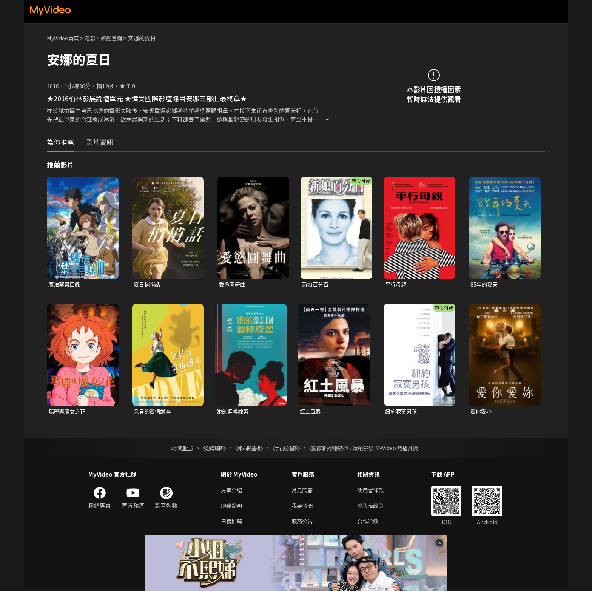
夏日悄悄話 (148, 285)
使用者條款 (373, 491)
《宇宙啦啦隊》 (287, 449)
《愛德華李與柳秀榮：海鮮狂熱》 (351, 449)
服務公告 (302, 523)
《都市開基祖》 (245, 449)
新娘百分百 (316, 285)
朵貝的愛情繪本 (153, 412)
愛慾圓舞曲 (233, 285)
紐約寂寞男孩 (402, 412)
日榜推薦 (232, 523)
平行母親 (396, 285)
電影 (92, 38)
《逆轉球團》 (206, 449)
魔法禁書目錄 (65, 285)
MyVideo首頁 (64, 38)
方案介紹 (232, 491)
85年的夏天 (484, 285)
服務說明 (232, 507)
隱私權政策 (373, 507)
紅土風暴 (311, 412)
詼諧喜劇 (115, 38)
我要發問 (302, 507)
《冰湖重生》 (169, 449)
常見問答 (302, 491)
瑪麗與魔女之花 (68, 412)
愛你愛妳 (481, 412)
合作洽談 (370, 523)
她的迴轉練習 (234, 412)
